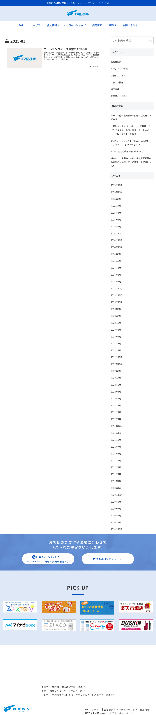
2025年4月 (116, 212)
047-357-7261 (48, 558)
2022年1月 (116, 419)
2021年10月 (116, 432)
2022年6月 (116, 384)
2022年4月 (116, 398)
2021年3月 (116, 467)
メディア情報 (117, 82)
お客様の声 (116, 61)
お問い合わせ (102, 713)
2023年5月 (116, 329)
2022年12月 (116, 357)
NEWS (88, 713)
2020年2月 (116, 522)
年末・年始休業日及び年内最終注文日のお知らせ (131, 117)
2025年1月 (116, 226)
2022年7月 (116, 377)
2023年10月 (116, 302)
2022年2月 (116, 412)
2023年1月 (116, 350)
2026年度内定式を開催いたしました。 (129, 151)
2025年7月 (116, 205)
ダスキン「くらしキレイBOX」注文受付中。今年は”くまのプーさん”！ (130, 142)
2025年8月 (116, 198)
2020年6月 (116, 515)
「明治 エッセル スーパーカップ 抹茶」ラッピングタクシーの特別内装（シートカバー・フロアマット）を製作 (132, 130)
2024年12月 (116, 233)
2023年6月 (116, 322)
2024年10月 (116, 247)
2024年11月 (116, 240)
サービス (96, 709)
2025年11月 (116, 185)
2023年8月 (116, 309)
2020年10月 (116, 494)
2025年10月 (116, 192)
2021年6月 (116, 453)
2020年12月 (116, 487)
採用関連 (115, 89)
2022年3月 (116, 405)
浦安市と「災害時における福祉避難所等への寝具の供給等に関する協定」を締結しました (131, 162)
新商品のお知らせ (119, 96)
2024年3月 (116, 274)
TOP (86, 709)
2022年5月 (116, 391)
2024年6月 (116, 260)
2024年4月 (116, 267)
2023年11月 (116, 295)
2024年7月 (116, 254)
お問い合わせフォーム (108, 559)
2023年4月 (116, 336)
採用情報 (145, 709)
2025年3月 (116, 219)
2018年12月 (116, 529)
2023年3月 (116, 343)
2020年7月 (116, 508)
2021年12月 (116, 426)
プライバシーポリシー (123, 713)
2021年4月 (116, 460)
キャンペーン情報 (119, 68)
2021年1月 (116, 481)
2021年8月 (116, 439)
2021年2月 (116, 474)
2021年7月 (116, 446)
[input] (132, 40)
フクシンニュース (119, 75)
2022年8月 (116, 370)
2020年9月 (116, 501)
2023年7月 (116, 315)
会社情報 (108, 709)
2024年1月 (116, 281)
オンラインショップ (126, 709)
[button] (150, 40)
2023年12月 (116, 288)
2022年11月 (116, 364)
